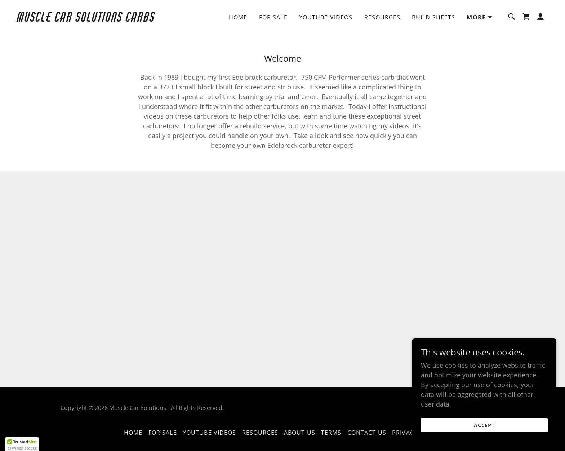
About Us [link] (299, 433)
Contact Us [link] (366, 433)
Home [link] (238, 17)
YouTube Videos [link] (326, 17)
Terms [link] (331, 433)
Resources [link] (382, 17)
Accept (484, 425)
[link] (91, 19)
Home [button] (133, 433)
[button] (480, 17)
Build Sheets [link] (433, 17)
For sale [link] (273, 17)
